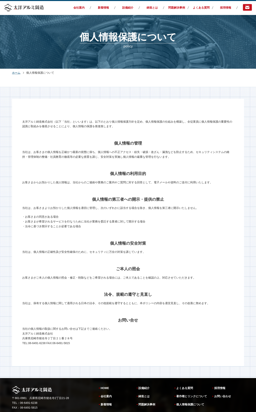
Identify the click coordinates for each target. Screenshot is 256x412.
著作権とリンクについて (191, 381)
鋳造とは (152, 7)
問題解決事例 (176, 7)
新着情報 (103, 7)
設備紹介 (127, 7)
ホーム (16, 72)
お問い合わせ (222, 381)
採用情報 (225, 7)
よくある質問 (201, 7)
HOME (105, 373)
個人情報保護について (190, 389)
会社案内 (79, 7)
